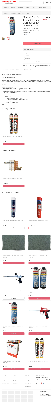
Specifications (19, 69)
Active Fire (27, 7)
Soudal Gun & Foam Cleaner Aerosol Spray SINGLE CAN (16, 13)
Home (4, 11)
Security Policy (28, 386)
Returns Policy (28, 383)
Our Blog (15, 380)
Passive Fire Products (11, 11)
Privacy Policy (28, 380)
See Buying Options (39, 227)
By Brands (13, 7)
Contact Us (34, 7)
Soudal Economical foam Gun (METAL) (12, 290)
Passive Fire (20, 7)
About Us (15, 377)
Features (12, 69)
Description (5, 69)
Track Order (4, 380)
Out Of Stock (13, 227)
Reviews (27, 69)
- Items (46, 2)
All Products (6, 7)
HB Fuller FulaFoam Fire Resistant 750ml (38, 220)
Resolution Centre (5, 383)
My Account (4, 377)
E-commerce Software (44, 395)
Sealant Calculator (42, 7)
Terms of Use (27, 377)
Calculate (37, 61)
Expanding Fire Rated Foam (23, 11)
